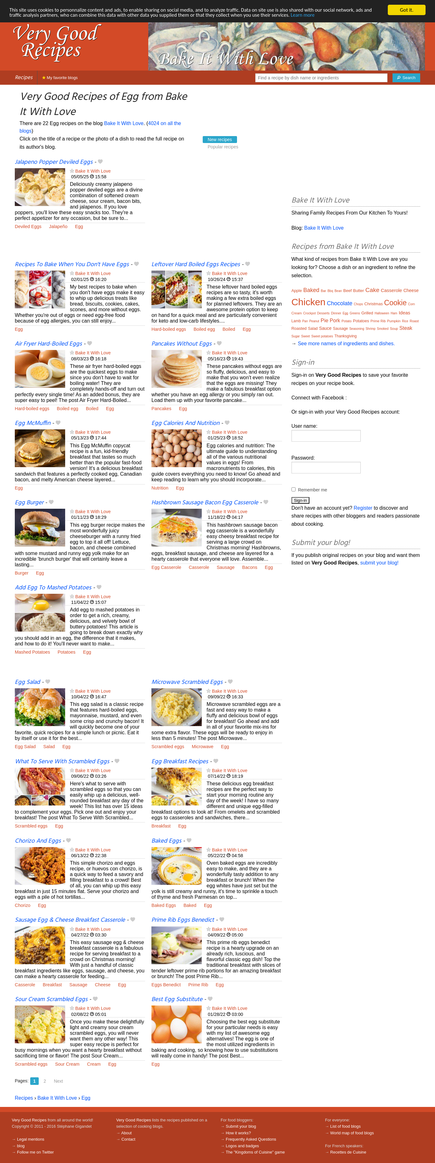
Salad (49, 746)
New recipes (220, 139)
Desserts (323, 313)
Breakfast (161, 825)
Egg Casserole (166, 567)
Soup (394, 328)
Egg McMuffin (32, 423)
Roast (414, 321)
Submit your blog (241, 1126)
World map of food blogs (352, 1133)
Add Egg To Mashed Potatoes (53, 588)
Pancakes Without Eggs (181, 344)
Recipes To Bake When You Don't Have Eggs (72, 264)
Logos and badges (242, 1145)
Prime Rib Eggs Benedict (182, 920)
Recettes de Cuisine (348, 1152)
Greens (355, 313)
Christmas (373, 303)
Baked (190, 905)
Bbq (330, 291)
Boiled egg (204, 329)
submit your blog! (379, 562)
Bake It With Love (124, 123)
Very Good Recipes (29, 1120)
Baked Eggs (166, 841)
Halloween (382, 313)
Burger (21, 573)
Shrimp (370, 328)
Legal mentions (30, 1139)
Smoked (383, 328)
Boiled (229, 329)
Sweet (305, 336)
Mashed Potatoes (32, 652)
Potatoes (67, 652)
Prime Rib (198, 984)
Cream (94, 1064)
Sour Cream (67, 1064)
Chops (358, 304)
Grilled (367, 313)
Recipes (23, 77)
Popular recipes (223, 146)
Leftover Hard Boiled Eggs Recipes (195, 264)
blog (21, 1145)
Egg (79, 226)
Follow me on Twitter (35, 1152)
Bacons (249, 567)
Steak (405, 328)
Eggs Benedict (166, 984)
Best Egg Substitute (176, 999)
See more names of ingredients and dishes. (346, 343)
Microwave (202, 746)
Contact (128, 1139)
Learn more (325, 15)
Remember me (312, 489)
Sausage (226, 567)
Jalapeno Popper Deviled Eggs (54, 162)
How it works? (238, 1133)
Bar (323, 291)
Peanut (314, 321)
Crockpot (309, 313)
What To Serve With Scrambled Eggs (62, 761)
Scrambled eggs (167, 746)
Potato (347, 321)
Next (58, 1081)
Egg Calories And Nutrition (185, 423)
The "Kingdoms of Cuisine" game (255, 1152)
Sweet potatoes (322, 336)
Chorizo (23, 905)
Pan (305, 321)
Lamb (296, 321)
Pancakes (161, 408)
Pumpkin (394, 321)
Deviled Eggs (28, 226)
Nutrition (159, 487)
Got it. (406, 10)
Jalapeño (58, 226)
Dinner (336, 313)
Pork (335, 320)
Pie (325, 321)
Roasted (299, 328)
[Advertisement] (216, 209)
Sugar (295, 336)
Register (363, 508)
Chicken (308, 302)
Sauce (325, 328)
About (126, 1133)
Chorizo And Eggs (38, 841)
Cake (372, 290)
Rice (405, 321)
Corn (411, 304)
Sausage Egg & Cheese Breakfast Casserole (70, 920)
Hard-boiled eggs (168, 329)
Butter (358, 290)
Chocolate (340, 303)
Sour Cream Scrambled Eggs (51, 999)
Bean (338, 291)
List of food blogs (345, 1126)
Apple (296, 290)
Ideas (404, 312)
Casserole (199, 567)
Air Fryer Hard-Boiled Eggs (48, 344)
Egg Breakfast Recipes (179, 761)
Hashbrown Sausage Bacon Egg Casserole (204, 502)
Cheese (102, 984)
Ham (394, 313)
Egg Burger (29, 502)
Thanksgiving (345, 336)
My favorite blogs (60, 77)
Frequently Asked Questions (251, 1139)
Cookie (395, 303)
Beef (347, 290)
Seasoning (356, 328)
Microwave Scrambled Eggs (187, 682)
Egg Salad (27, 682)
